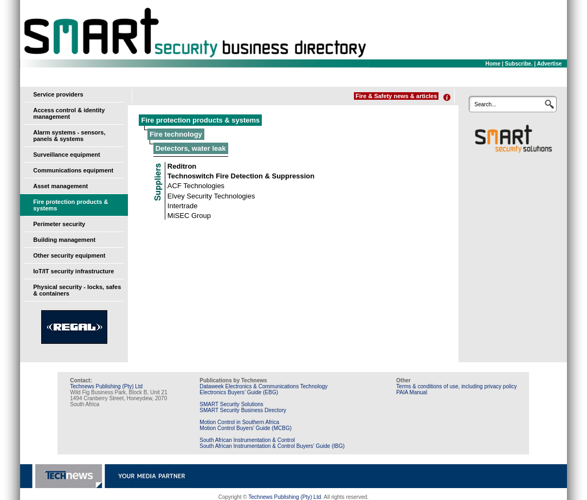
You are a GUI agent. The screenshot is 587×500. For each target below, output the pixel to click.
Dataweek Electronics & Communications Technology (263, 386)
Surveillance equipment (66, 154)
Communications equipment (73, 170)
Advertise (549, 64)
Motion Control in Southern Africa (239, 422)
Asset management (60, 186)
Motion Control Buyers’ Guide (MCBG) (245, 428)
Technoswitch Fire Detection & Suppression (240, 176)
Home (492, 64)
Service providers (58, 94)
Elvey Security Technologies (211, 196)
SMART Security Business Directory (242, 410)
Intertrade (182, 206)
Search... (485, 104)
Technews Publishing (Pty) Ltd (106, 386)
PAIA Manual (411, 392)
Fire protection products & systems (200, 120)
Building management (64, 239)
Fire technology (176, 134)
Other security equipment (69, 255)
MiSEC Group (189, 215)
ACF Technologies (195, 186)
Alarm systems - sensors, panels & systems (69, 135)
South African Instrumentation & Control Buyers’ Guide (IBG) (272, 446)
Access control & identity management (69, 113)
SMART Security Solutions (231, 404)
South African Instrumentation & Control (247, 440)
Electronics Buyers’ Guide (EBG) (238, 392)
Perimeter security (59, 224)
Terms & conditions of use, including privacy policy (456, 386)
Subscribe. (519, 64)
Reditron (181, 166)
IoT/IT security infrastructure (73, 271)
